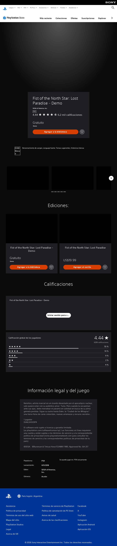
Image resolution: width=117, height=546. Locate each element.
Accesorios (43, 8)
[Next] (111, 175)
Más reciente (46, 15)
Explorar (102, 15)
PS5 (19, 8)
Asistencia (72, 8)
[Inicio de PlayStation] (4, 8)
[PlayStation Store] (14, 15)
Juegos (11, 8)
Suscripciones (88, 15)
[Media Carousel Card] (28, 175)
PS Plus (32, 8)
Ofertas (74, 15)
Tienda (62, 8)
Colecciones (61, 15)
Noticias (53, 8)
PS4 (25, 8)
